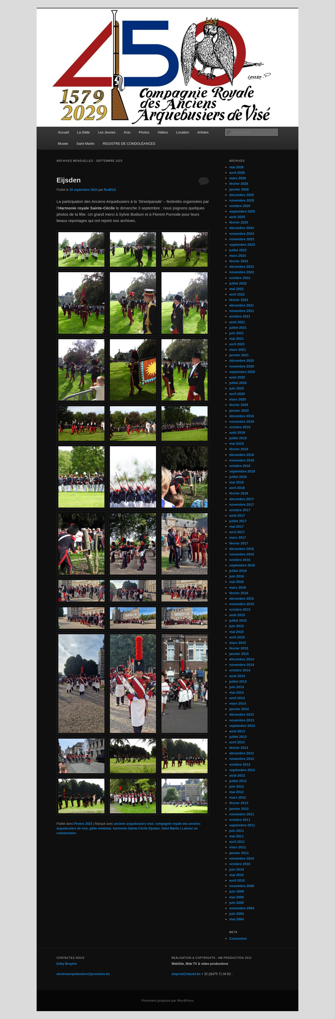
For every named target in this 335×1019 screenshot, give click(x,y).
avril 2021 (237, 344)
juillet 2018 (238, 477)
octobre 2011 (239, 820)
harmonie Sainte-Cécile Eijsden (136, 828)
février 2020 (238, 405)
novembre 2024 (241, 234)
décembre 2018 (241, 455)
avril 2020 (237, 394)
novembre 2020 (241, 366)
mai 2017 (236, 526)
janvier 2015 (239, 654)
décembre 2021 (241, 305)
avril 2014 (237, 698)
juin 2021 (236, 333)
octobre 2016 (239, 560)
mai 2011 (236, 836)
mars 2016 (237, 587)
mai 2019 (236, 444)
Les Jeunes (107, 132)
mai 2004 (236, 919)
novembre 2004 (241, 908)
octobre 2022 (239, 278)
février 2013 (238, 748)
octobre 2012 (239, 764)
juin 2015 (236, 626)
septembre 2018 (242, 471)
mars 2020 (237, 399)
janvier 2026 (239, 189)
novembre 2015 (241, 604)
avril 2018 (237, 488)
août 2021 (237, 322)
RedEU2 (110, 190)
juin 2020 (236, 388)
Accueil (63, 132)
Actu (127, 132)
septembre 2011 (242, 825)
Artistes (203, 132)
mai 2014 (236, 692)
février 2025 (238, 222)
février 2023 (238, 261)
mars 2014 (237, 703)
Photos (144, 132)
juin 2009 (236, 891)
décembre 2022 (241, 267)
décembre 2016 (241, 549)
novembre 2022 (241, 272)
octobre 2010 (239, 864)
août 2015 (237, 615)
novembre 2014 (241, 665)
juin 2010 (236, 869)
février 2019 (238, 449)
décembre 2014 (241, 659)
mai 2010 (236, 875)
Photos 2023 (83, 824)
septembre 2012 (242, 770)
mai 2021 (236, 339)
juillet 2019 (238, 438)
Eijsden (69, 180)
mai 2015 (236, 632)
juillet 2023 (238, 250)
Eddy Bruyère (67, 964)
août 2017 (237, 515)
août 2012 (237, 775)
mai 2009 (236, 897)
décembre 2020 (241, 361)
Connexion (238, 938)
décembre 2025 (241, 195)
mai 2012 (236, 792)
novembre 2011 (241, 814)
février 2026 (238, 184)
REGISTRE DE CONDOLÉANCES (129, 144)
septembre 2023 (242, 245)
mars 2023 (237, 256)
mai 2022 (236, 289)
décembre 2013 (241, 714)
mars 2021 (237, 350)
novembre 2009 (241, 886)
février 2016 (238, 593)
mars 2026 (237, 178)
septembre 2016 (242, 565)
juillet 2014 (238, 681)
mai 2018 (236, 482)
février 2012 (238, 803)
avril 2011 (237, 842)
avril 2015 (237, 637)
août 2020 (237, 377)
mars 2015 (237, 643)
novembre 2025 (241, 200)
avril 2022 (237, 294)
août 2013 (237, 731)
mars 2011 (237, 847)
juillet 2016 (238, 571)
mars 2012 (237, 797)
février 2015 (238, 648)
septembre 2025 (242, 211)
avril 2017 (237, 532)
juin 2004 (236, 914)
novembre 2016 (241, 554)
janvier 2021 (239, 355)
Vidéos (163, 132)
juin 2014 (236, 687)
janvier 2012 (239, 809)
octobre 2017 (239, 510)
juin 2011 (236, 831)
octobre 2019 (239, 427)
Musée (63, 144)
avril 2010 (237, 880)
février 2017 (238, 543)
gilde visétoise (100, 828)
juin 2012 (236, 786)
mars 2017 (237, 537)
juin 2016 (236, 576)
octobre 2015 (239, 609)
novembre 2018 (241, 460)
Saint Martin (85, 144)
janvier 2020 (239, 411)
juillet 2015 (238, 620)
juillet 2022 (238, 283)
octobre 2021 (239, 316)
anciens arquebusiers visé (133, 824)
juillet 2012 (238, 781)
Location (182, 132)
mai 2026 (236, 167)
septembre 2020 (242, 372)
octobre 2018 (239, 466)
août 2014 (237, 676)
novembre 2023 (241, 239)
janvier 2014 (239, 709)
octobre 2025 (239, 206)
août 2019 (237, 433)
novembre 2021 (241, 311)
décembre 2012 (241, 753)
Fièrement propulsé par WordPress (167, 1001)
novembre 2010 (241, 858)
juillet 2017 (238, 521)
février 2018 (238, 493)
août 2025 (237, 217)
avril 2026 (237, 173)
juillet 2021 (238, 328)
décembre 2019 (241, 416)
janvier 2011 (239, 853)
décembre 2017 (241, 499)
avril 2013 (237, 742)
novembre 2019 (241, 422)
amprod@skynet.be (185, 974)
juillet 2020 (238, 383)
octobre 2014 (239, 670)
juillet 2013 (238, 737)
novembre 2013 (241, 720)
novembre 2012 (241, 759)
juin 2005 (236, 903)
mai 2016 (236, 582)
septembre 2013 (242, 726)
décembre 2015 (241, 598)
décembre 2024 (241, 228)
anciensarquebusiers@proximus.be (83, 974)
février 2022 (238, 300)
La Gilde (83, 132)
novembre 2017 (241, 504)
